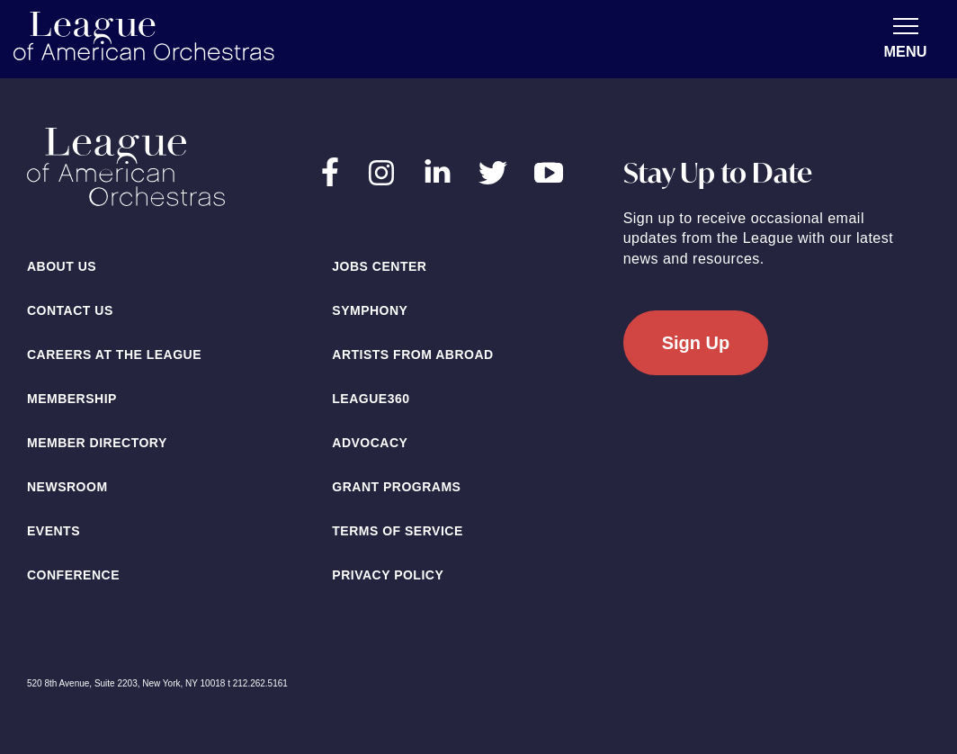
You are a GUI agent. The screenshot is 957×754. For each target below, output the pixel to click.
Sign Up (696, 343)
